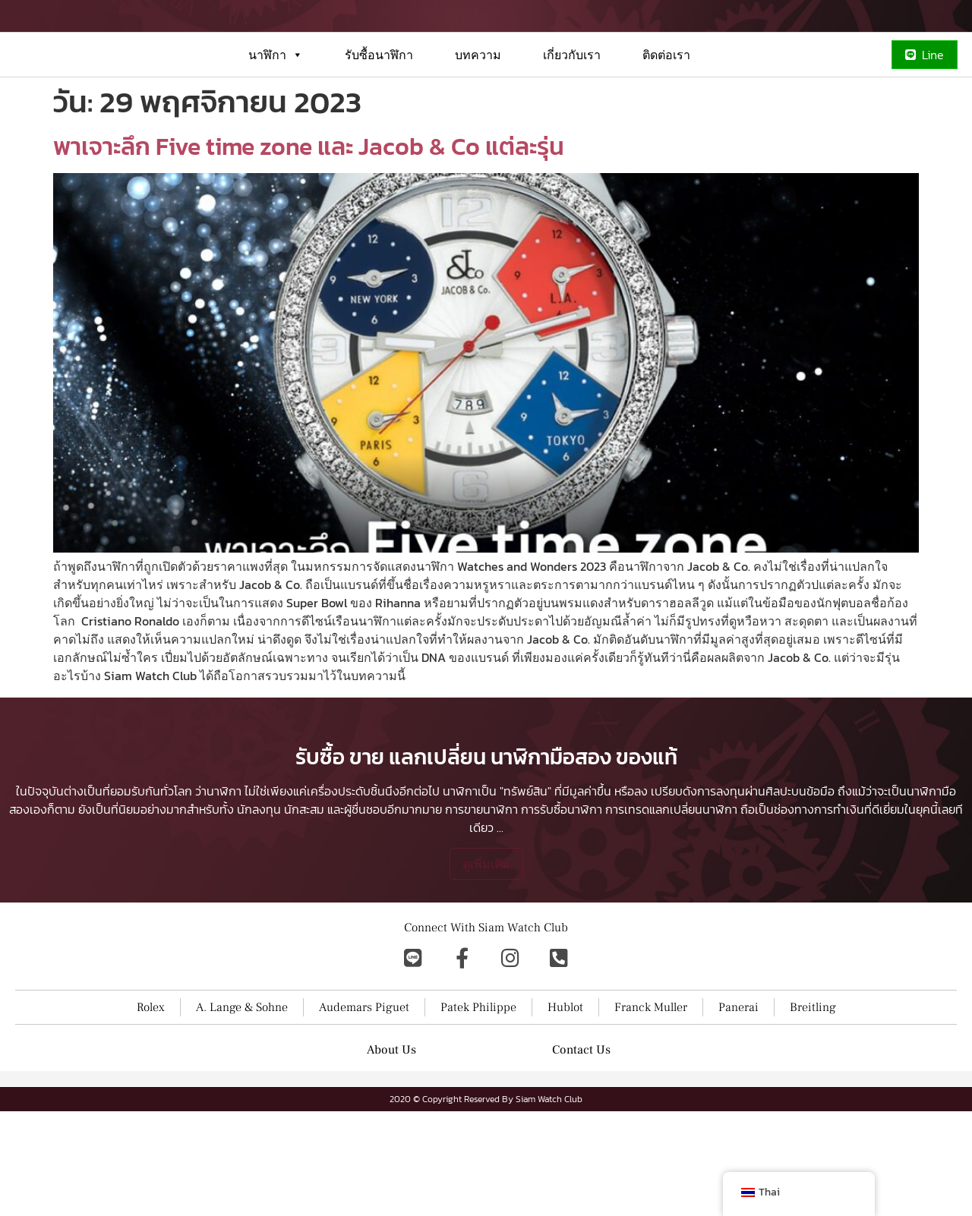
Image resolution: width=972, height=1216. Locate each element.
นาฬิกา (275, 109)
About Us (391, 1154)
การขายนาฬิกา (481, 914)
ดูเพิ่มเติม (486, 968)
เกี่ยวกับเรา (572, 109)
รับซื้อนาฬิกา (379, 109)
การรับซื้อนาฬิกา (561, 914)
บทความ (478, 109)
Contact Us (581, 1154)
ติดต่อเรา (666, 109)
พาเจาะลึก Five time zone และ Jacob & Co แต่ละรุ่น (308, 201)
